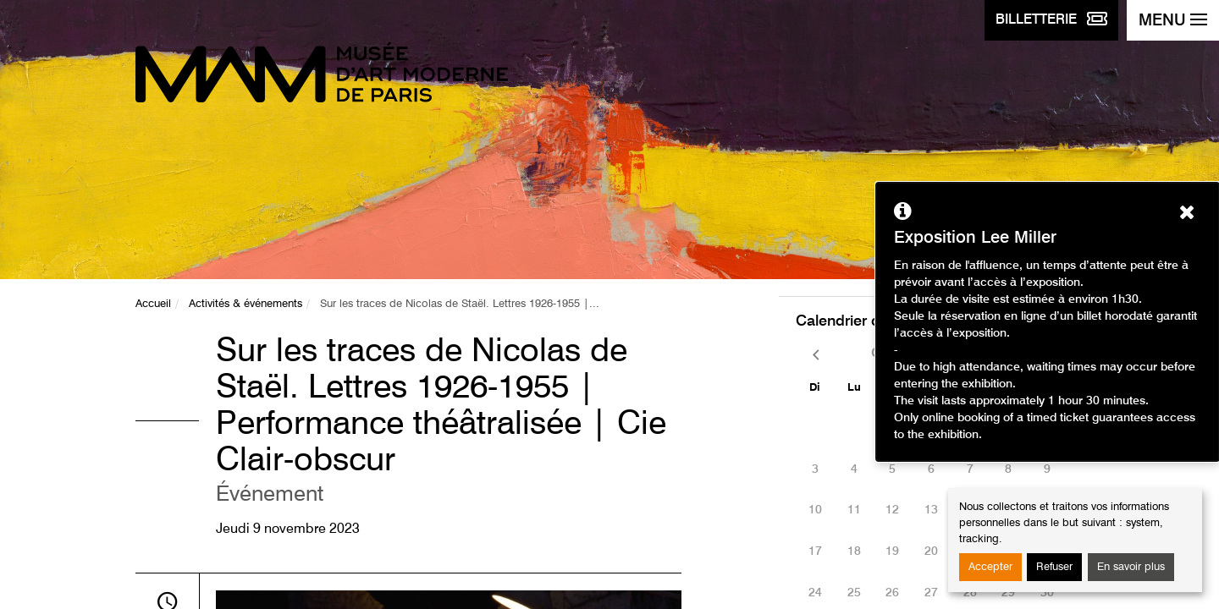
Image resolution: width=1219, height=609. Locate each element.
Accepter (990, 567)
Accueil (153, 304)
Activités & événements (245, 304)
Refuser (1054, 567)
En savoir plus (1131, 567)
